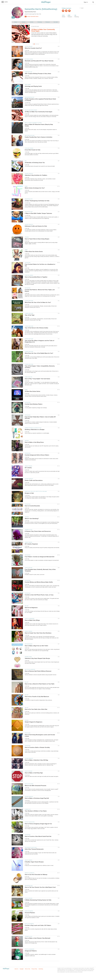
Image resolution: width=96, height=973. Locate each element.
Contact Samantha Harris (31, 16)
